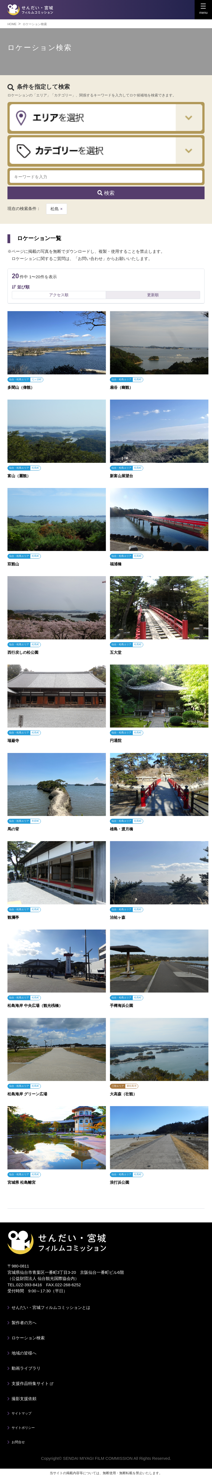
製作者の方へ (24, 1322)
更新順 (153, 295)
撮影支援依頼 (24, 1398)
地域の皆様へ (24, 1353)
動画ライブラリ (26, 1368)
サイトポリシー (23, 1428)
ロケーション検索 (28, 1337)
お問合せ (18, 1442)
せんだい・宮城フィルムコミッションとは (51, 1307)
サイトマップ (21, 1413)
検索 (106, 193)
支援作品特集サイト (32, 1383)
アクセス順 (58, 295)
